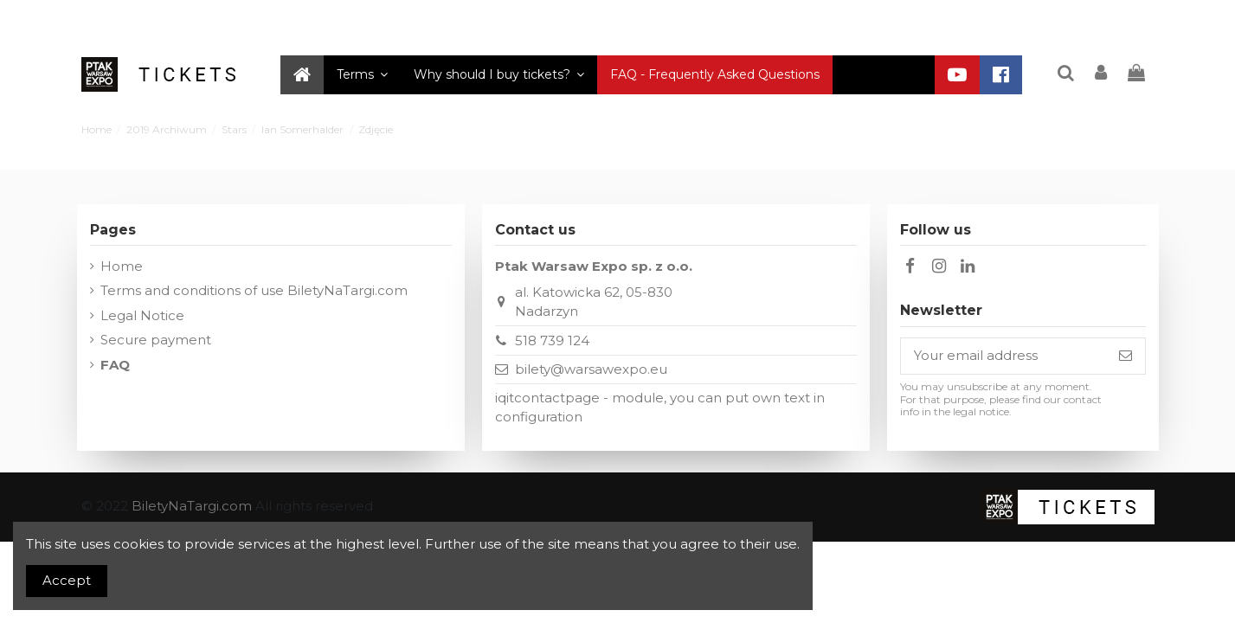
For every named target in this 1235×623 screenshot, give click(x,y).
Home (121, 266)
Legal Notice (142, 315)
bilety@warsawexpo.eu (591, 369)
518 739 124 (552, 340)
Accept (66, 580)
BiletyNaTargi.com (192, 506)
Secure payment (155, 339)
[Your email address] (1003, 356)
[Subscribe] (1125, 356)
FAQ (115, 364)
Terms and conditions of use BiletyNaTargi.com (254, 290)
